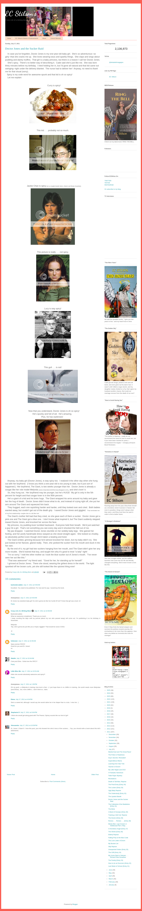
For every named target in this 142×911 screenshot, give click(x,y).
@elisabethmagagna (116, 62)
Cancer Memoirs (55, 38)
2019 (109, 710)
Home (9, 38)
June (110, 872)
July (110, 751)
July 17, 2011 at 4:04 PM (24, 699)
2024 (109, 695)
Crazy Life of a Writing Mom (21, 611)
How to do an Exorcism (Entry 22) (119, 865)
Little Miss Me (16, 671)
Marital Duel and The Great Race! (119, 754)
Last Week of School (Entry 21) (118, 868)
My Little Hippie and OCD (117, 772)
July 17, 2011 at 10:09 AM (43, 611)
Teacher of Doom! (114, 769)
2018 (109, 713)
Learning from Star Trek (116, 766)
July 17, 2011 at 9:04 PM (28, 712)
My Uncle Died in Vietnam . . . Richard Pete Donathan (118, 858)
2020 (109, 707)
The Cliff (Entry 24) (114, 854)
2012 (109, 731)
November (112, 739)
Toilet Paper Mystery (115, 778)
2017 (109, 716)
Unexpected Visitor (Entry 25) (118, 851)
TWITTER (108, 181)
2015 (109, 722)
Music (44, 38)
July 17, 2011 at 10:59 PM (28, 725)
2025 (109, 692)
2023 (109, 698)
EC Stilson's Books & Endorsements (26, 38)
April (110, 878)
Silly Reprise (112, 849)
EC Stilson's (21, 13)
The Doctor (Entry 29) (115, 820)
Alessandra (15, 725)
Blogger (75, 906)
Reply (13, 591)
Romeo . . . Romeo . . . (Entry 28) (119, 823)
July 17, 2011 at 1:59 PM (28, 684)
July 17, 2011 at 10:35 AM (27, 641)
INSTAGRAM (109, 185)
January (112, 887)
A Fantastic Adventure (115, 775)
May (110, 875)
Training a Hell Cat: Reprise (117, 817)
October (112, 742)
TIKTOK (107, 183)
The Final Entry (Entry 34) (117, 786)
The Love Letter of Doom (116, 843)
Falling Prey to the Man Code (118, 840)
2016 (109, 719)
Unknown (14, 641)
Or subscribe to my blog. (113, 189)
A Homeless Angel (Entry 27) (118, 831)
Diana (13, 699)
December (112, 736)
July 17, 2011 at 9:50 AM (31, 585)
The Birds (111, 811)
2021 (109, 704)
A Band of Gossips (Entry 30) (118, 814)
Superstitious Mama (115, 763)
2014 (109, 725)
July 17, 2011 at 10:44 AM (25, 658)
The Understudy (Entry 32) (117, 795)
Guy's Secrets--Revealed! (117, 760)
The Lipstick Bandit (114, 798)
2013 (109, 728)
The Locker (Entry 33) (115, 790)
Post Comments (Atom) (57, 781)
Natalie (13, 658)
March (111, 881)
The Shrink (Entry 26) (115, 834)
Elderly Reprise (113, 837)
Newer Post (11, 774)
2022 (109, 701)
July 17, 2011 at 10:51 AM (30, 671)
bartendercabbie (17, 585)
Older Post (95, 774)
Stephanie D (15, 712)
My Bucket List (113, 845)
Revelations (112, 781)
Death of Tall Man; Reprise (117, 784)
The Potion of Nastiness (116, 757)
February (112, 884)
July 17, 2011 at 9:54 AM (28, 598)
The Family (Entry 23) (115, 862)
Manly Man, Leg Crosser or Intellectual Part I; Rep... (117, 827)
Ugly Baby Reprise (114, 792)
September (113, 745)
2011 (109, 734)
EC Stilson (112, 77)
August (111, 748)
